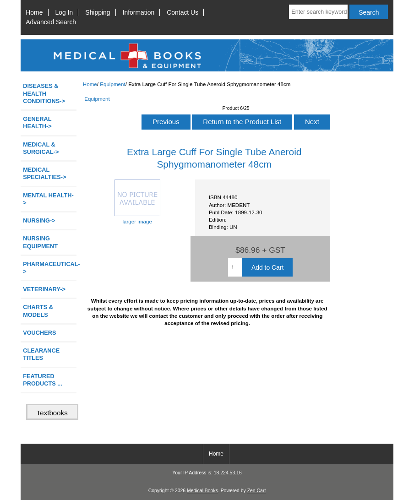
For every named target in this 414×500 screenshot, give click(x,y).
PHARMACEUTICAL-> (49, 268)
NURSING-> (39, 220)
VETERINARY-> (44, 289)
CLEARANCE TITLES (41, 354)
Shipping (97, 12)
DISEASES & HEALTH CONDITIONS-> (44, 93)
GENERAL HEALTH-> (37, 122)
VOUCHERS (39, 332)
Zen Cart (256, 490)
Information (139, 12)
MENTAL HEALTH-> (48, 199)
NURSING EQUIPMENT (40, 242)
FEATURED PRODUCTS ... (42, 380)
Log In (64, 12)
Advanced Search (51, 22)
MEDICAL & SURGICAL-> (41, 148)
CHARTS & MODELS (38, 311)
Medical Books (202, 490)
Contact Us (182, 12)
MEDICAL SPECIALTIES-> (44, 173)
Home (34, 12)
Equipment (112, 84)
